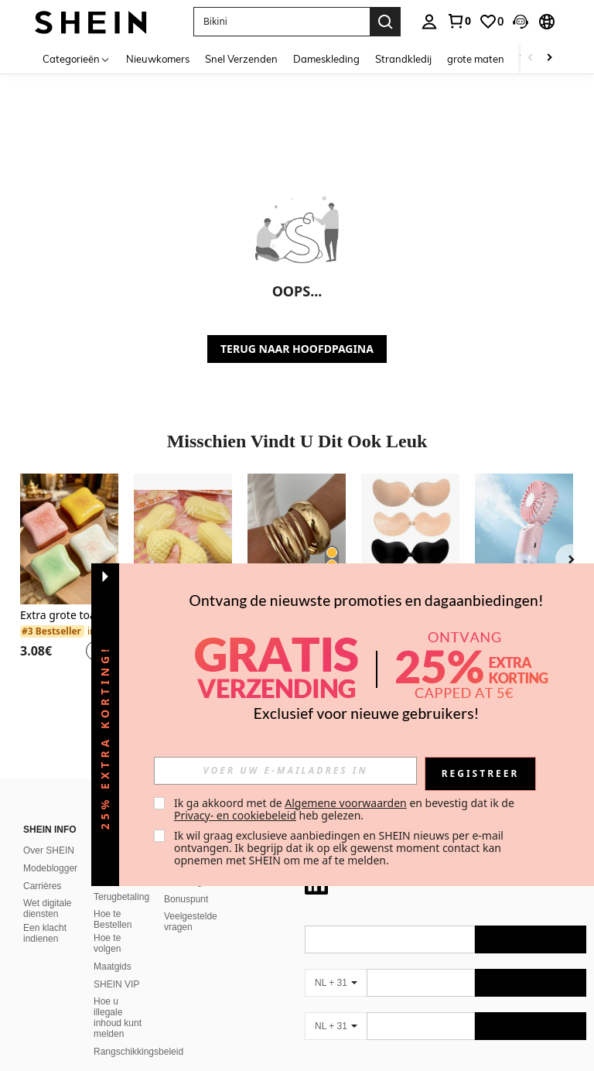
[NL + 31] (336, 964)
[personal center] (429, 21)
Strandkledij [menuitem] (403, 59)
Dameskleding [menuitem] (326, 59)
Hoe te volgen (107, 925)
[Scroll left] (530, 58)
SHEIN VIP (116, 965)
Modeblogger (50, 849)
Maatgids (112, 948)
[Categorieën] (76, 58)
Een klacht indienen (45, 915)
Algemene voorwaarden (345, 803)
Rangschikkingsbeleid (138, 1033)
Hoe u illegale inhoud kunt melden (118, 999)
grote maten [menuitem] (475, 59)
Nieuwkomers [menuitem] (157, 59)
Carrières (42, 867)
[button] (520, 21)
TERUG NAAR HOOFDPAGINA (297, 348)
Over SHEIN (48, 831)
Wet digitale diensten (47, 890)
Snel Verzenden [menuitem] (241, 59)
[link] (458, 21)
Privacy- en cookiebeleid (235, 815)
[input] (285, 771)
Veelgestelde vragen (190, 903)
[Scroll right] (549, 58)
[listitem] (69, 577)
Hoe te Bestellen (112, 901)
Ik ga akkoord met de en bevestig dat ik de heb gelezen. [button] (345, 809)
